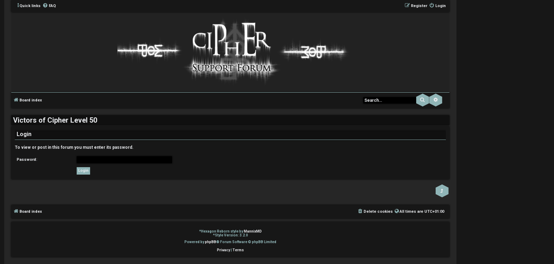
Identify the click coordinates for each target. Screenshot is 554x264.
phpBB (210, 242)
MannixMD (253, 231)
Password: (27, 159)
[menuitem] (49, 6)
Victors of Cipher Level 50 (55, 120)
